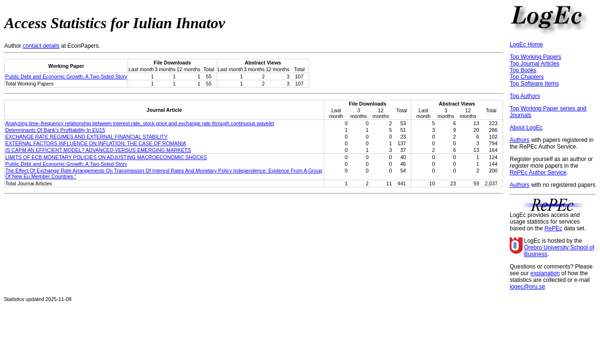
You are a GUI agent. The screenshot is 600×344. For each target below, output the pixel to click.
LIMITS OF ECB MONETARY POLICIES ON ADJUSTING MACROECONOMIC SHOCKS (106, 157)
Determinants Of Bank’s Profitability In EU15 (55, 130)
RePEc (553, 228)
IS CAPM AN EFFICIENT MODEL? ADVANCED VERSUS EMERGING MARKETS (98, 150)
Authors (519, 140)
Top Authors (525, 96)
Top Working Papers (535, 57)
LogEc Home (526, 44)
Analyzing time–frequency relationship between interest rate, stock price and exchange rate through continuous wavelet (139, 123)
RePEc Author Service (538, 172)
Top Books (523, 70)
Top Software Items (534, 83)
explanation (544, 273)
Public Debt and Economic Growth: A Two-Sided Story (66, 76)
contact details (41, 46)
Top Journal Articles (534, 63)
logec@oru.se (527, 286)
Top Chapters (527, 77)
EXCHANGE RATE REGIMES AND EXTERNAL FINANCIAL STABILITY (86, 137)
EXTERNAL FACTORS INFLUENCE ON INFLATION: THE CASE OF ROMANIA (95, 143)
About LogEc (526, 127)
